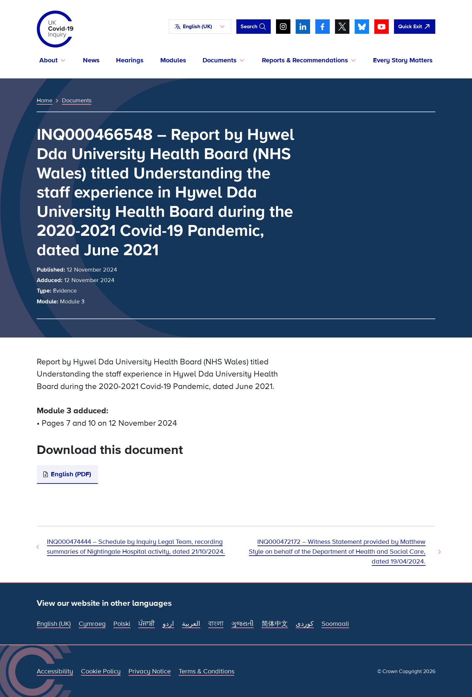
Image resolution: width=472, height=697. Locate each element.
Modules (173, 60)
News (91, 60)
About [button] (48, 60)
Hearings (130, 60)
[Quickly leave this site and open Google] (414, 26)
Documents (76, 100)
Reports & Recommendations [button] (305, 60)
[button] (200, 26)
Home (44, 100)
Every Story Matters (403, 60)
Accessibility (55, 671)
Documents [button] (220, 60)
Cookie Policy (101, 671)
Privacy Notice (149, 671)
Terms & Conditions (206, 671)
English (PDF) (71, 474)
